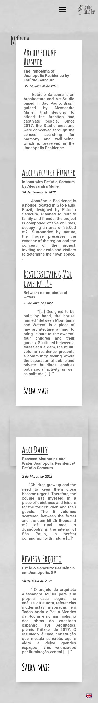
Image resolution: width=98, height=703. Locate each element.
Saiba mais (36, 667)
